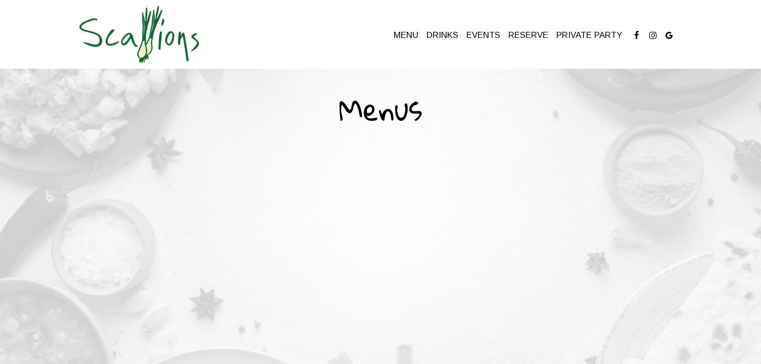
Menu (406, 35)
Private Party (589, 35)
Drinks (442, 35)
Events (483, 35)
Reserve (528, 35)
